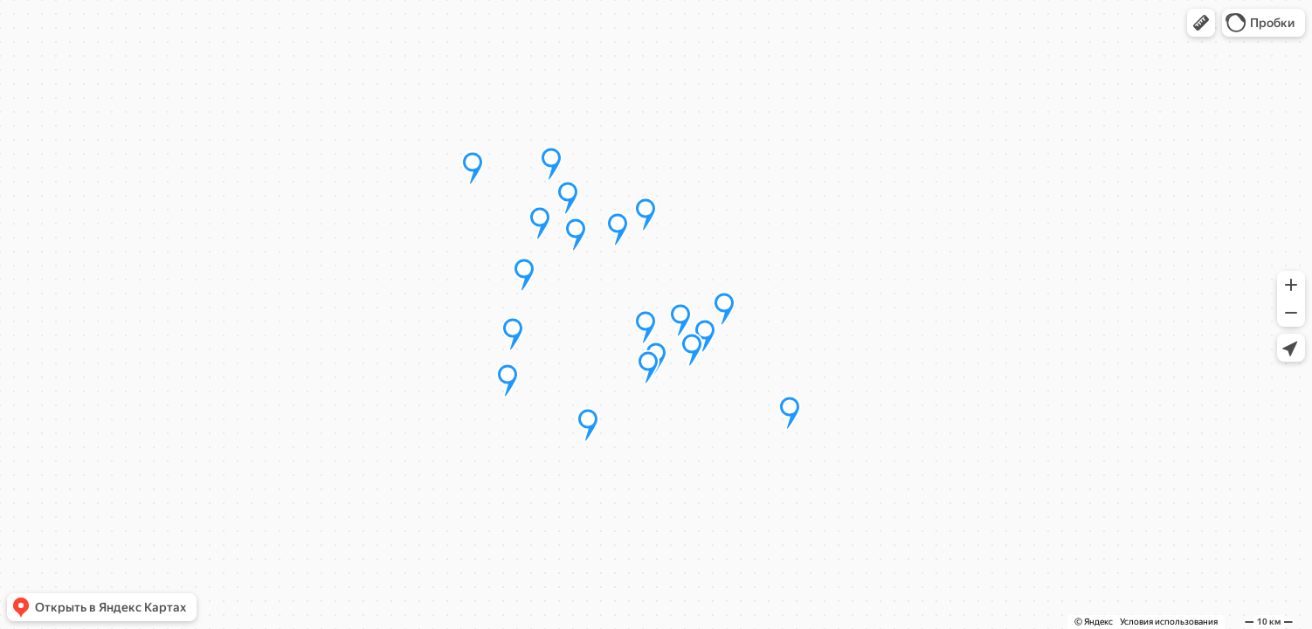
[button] (1201, 23)
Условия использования (1169, 621)
